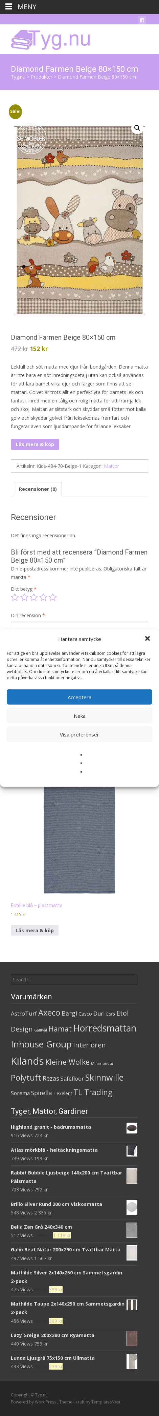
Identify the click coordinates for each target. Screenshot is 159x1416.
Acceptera (79, 696)
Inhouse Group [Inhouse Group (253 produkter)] (41, 1044)
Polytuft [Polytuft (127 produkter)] (26, 1077)
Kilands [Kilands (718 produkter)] (27, 1061)
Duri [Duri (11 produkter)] (99, 1013)
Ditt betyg (24, 589)
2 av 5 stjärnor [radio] (24, 597)
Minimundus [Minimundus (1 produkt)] (102, 1063)
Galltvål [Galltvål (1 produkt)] (40, 1030)
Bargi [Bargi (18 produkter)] (69, 1013)
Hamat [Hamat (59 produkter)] (60, 1029)
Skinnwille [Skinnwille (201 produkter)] (104, 1077)
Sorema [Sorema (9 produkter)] (20, 1093)
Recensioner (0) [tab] (38, 489)
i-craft (79, 1402)
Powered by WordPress (34, 1402)
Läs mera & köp (35, 444)
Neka (80, 715)
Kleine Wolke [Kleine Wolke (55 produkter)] (67, 1062)
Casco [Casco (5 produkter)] (85, 1014)
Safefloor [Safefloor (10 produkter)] (72, 1078)
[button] (148, 639)
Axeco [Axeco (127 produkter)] (49, 1012)
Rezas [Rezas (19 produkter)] (51, 1078)
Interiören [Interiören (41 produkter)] (89, 1044)
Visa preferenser (79, 734)
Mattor (111, 466)
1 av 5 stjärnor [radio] (15, 597)
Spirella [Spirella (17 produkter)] (41, 1093)
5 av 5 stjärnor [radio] (53, 597)
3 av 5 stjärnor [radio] (34, 597)
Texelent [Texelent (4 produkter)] (62, 1093)
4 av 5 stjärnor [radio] (43, 597)
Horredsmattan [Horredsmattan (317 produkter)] (104, 1028)
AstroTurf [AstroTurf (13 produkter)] (24, 1013)
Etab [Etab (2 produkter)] (110, 1014)
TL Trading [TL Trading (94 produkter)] (92, 1092)
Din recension (28, 615)
